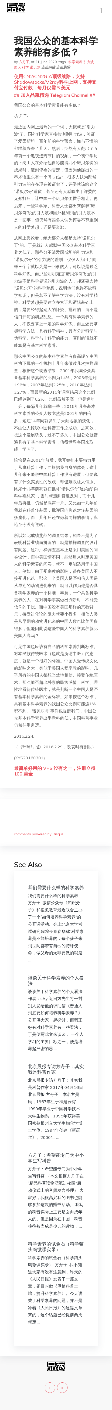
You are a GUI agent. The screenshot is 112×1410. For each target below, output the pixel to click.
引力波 (88, 62)
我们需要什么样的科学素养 (56, 887)
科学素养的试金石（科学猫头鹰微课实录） (56, 1246)
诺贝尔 (35, 67)
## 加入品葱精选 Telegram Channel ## (54, 95)
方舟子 (24, 62)
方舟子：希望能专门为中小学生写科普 (56, 1158)
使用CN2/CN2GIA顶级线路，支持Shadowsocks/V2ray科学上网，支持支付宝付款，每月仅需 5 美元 (55, 82)
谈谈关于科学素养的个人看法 (56, 980)
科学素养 (75, 62)
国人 (17, 67)
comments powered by (39, 834)
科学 (25, 67)
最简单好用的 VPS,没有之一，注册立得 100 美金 (54, 771)
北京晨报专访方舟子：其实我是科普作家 (56, 1069)
